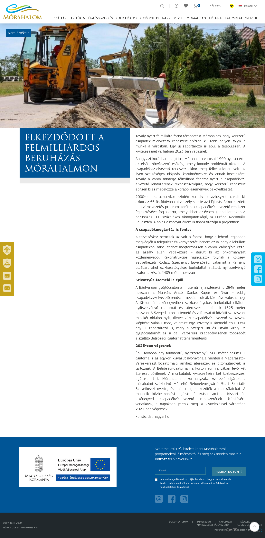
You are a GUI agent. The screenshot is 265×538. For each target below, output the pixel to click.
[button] (254, 527)
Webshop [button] (252, 18)
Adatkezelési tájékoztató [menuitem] (213, 525)
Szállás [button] (60, 18)
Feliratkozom (229, 471)
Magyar (248, 6)
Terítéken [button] (77, 18)
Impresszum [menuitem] (203, 522)
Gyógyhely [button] (149, 18)
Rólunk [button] (215, 18)
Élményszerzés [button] (100, 18)
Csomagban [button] (195, 18)
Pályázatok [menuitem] (247, 522)
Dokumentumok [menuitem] (178, 522)
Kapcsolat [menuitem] (225, 522)
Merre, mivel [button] (172, 18)
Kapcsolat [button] (233, 18)
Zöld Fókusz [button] (126, 18)
